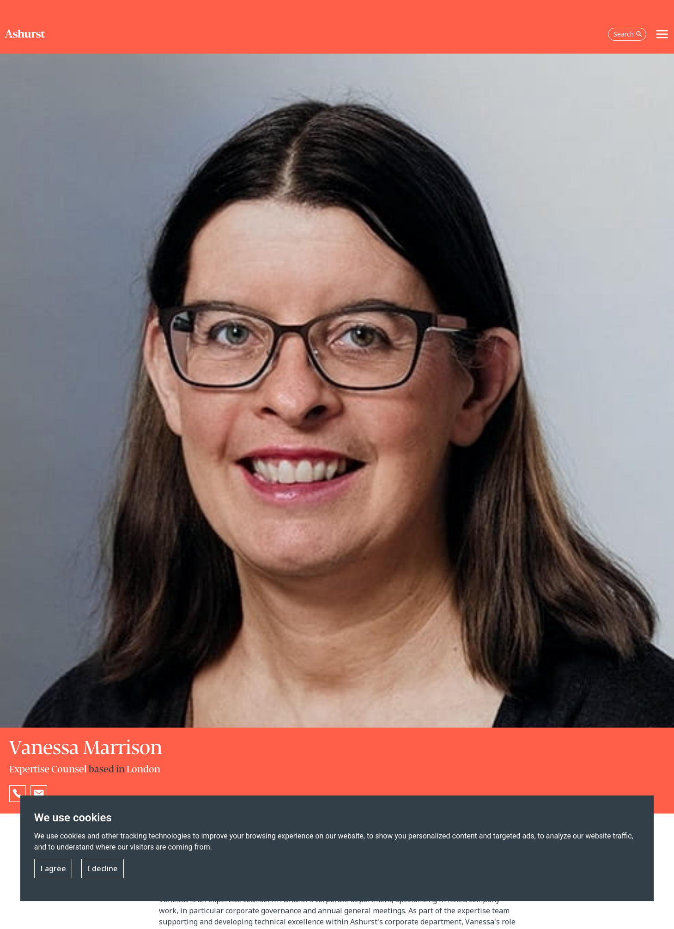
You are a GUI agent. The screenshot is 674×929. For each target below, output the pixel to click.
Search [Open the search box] (627, 34)
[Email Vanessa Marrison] (38, 793)
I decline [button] (102, 868)
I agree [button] (53, 868)
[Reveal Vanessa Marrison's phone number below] (17, 793)
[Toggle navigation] (662, 34)
